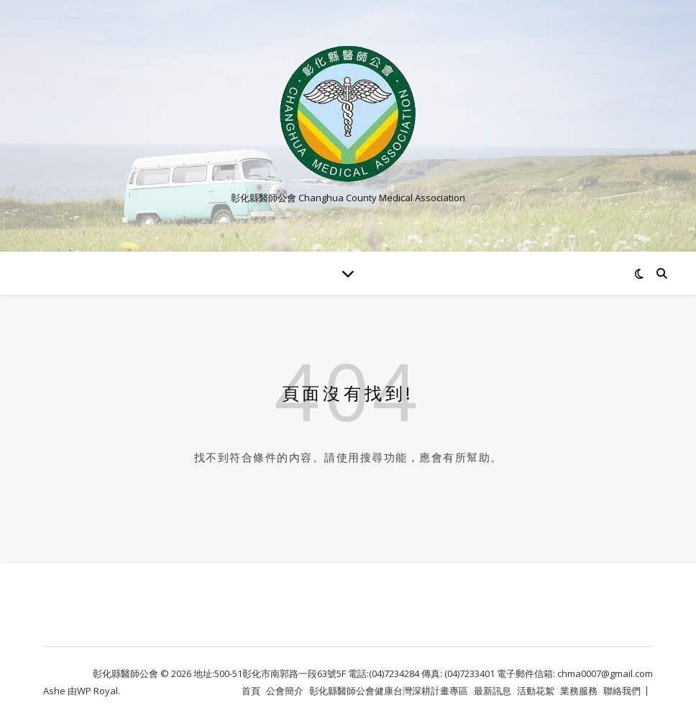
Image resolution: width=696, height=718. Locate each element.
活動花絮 (535, 690)
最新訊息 (492, 690)
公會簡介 (284, 690)
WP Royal (97, 690)
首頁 (251, 690)
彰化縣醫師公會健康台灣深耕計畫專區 (388, 690)
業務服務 (578, 690)
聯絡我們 (622, 690)
